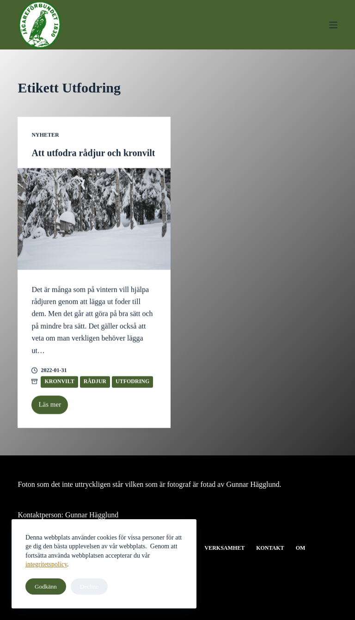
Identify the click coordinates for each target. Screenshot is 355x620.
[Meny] (333, 25)
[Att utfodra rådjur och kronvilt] (94, 219)
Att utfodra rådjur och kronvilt (93, 153)
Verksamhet (224, 548)
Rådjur (95, 382)
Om (301, 548)
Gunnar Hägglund (91, 515)
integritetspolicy (46, 564)
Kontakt (270, 548)
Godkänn (46, 586)
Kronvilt (59, 382)
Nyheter (45, 135)
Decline (89, 586)
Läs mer (53, 408)
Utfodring (132, 382)
